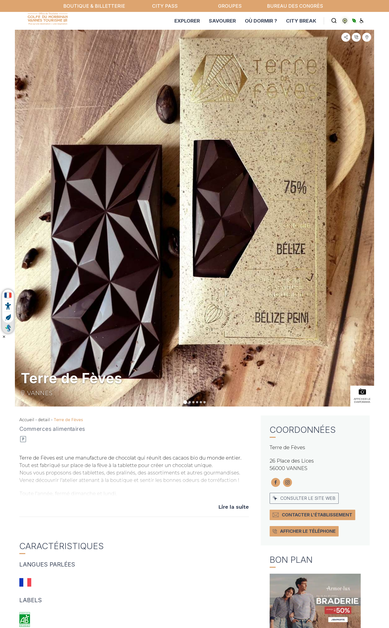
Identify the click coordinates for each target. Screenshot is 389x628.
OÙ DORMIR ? (261, 21)
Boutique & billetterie (94, 6)
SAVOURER (222, 21)
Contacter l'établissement (312, 514)
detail (44, 419)
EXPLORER (187, 21)
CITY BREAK (301, 21)
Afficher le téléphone (304, 531)
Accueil (26, 419)
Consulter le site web (304, 498)
